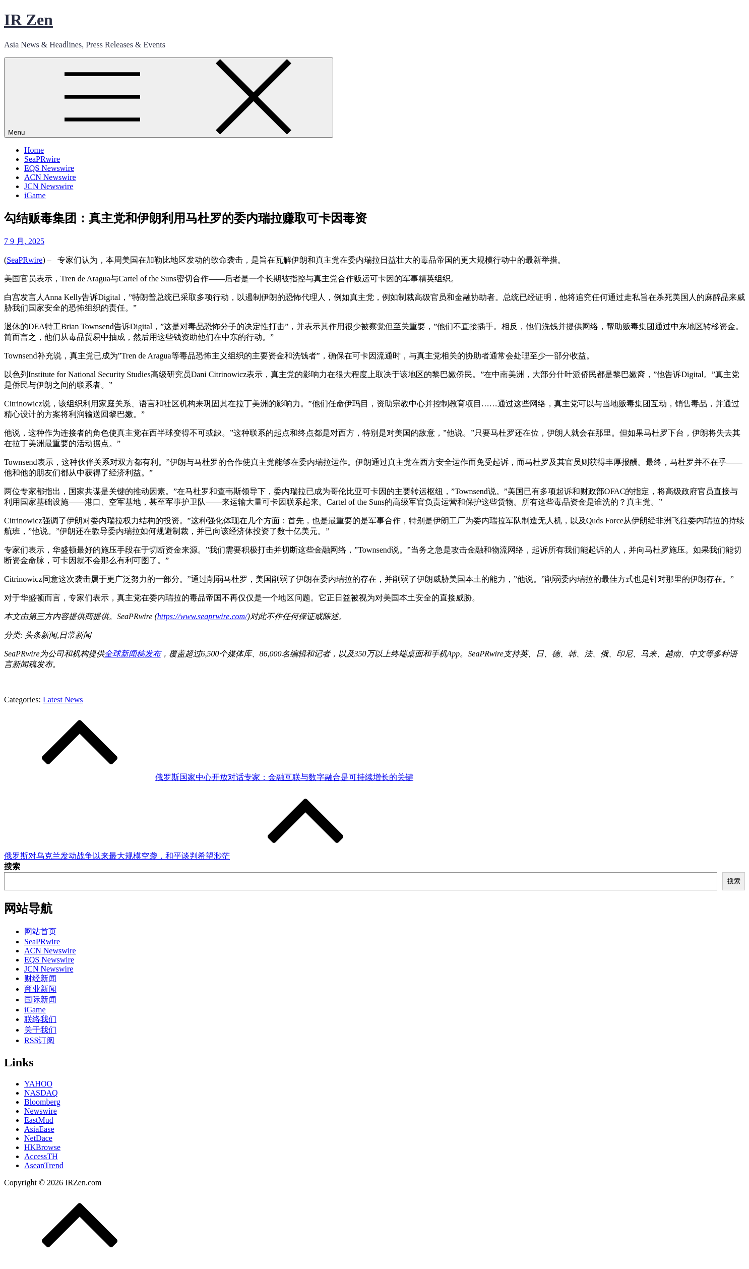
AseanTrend (44, 1165)
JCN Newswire (48, 186)
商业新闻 (40, 989)
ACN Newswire (50, 177)
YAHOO (38, 1083)
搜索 (12, 866)
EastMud (38, 1120)
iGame (35, 195)
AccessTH (41, 1156)
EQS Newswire (49, 168)
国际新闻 (40, 999)
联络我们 (40, 1019)
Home (34, 150)
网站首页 (40, 931)
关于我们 (40, 1029)
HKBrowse (42, 1147)
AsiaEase (39, 1129)
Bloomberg (42, 1102)
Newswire (40, 1111)
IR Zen (28, 20)
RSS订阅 (39, 1040)
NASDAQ (41, 1093)
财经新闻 (40, 978)
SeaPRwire (42, 159)
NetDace (38, 1138)
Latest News (63, 699)
